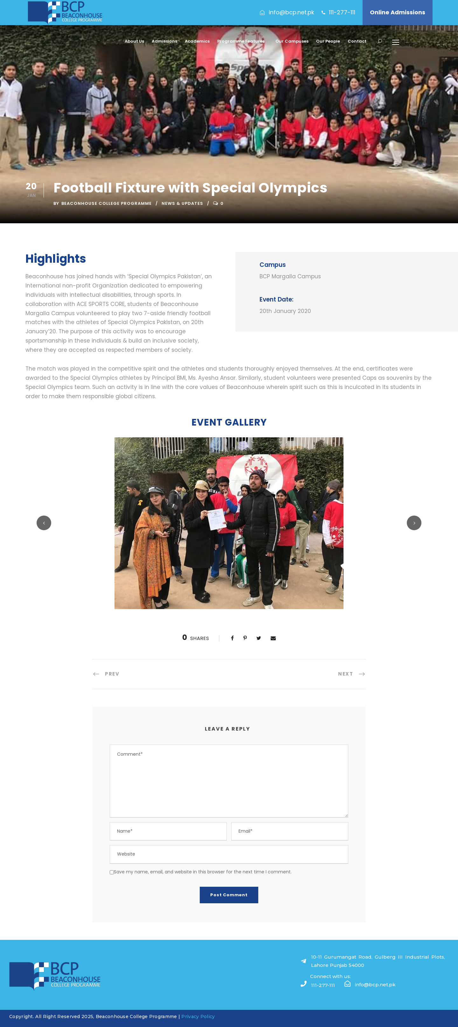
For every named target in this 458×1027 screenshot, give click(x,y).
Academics (197, 41)
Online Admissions (397, 12)
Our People (328, 41)
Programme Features (241, 41)
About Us (134, 41)
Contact (357, 41)
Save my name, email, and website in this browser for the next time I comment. (203, 872)
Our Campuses (292, 41)
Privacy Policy (198, 1016)
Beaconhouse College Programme (106, 203)
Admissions (164, 41)
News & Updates (182, 203)
